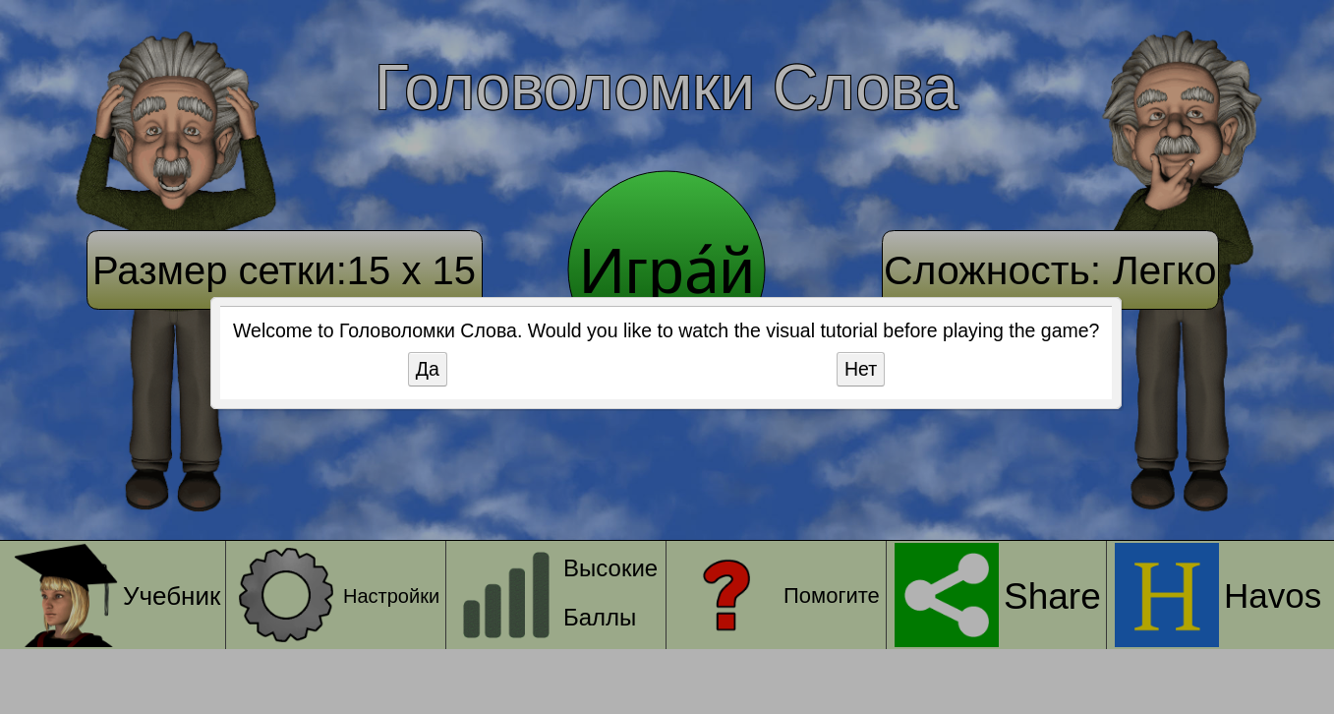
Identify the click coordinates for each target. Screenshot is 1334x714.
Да (427, 369)
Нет (860, 369)
